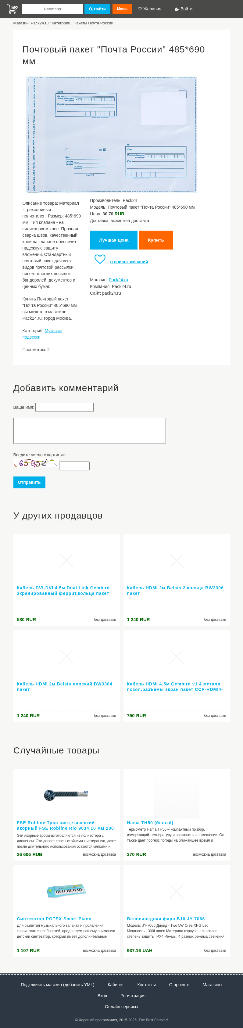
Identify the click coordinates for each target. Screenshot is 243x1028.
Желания (149, 8)
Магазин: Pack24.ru (31, 23)
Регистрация (132, 995)
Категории (61, 23)
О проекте (179, 984)
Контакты (146, 984)
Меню (122, 9)
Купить (156, 240)
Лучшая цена (113, 240)
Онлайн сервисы (121, 1006)
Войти (183, 8)
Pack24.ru (118, 279)
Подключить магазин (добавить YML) (57, 984)
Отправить (29, 482)
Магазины (212, 984)
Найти (97, 9)
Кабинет (116, 984)
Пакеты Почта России (93, 23)
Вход (102, 995)
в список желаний (119, 261)
